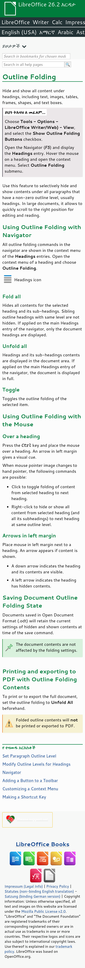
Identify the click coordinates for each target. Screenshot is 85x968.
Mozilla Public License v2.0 (43, 911)
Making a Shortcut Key (24, 797)
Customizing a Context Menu (30, 789)
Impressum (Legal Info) (24, 886)
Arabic (65, 32)
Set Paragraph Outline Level (29, 756)
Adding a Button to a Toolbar (30, 780)
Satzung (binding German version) (33, 896)
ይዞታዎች (11, 45)
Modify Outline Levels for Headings (36, 764)
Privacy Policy (57, 886)
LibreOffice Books (43, 844)
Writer (40, 22)
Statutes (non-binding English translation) (39, 891)
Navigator (11, 772)
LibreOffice (15, 22)
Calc (57, 22)
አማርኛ (47, 32)
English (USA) (19, 32)
